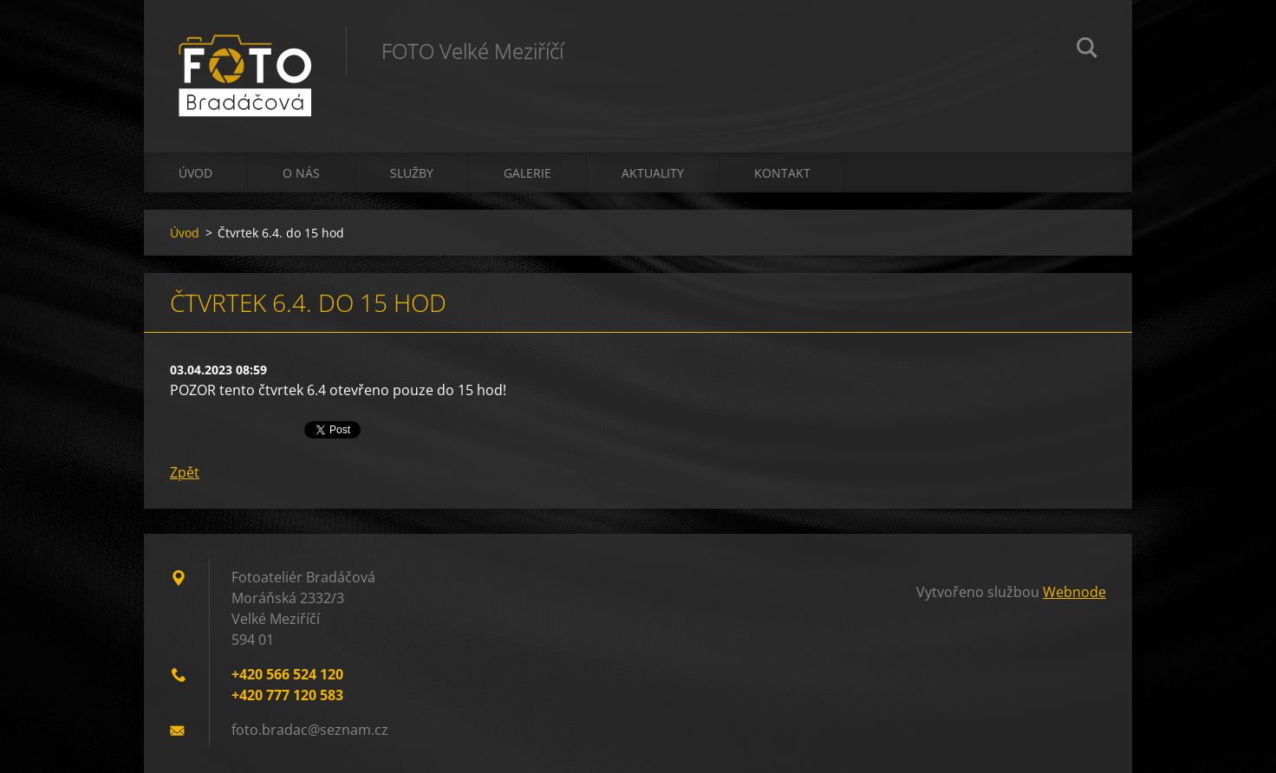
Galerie (527, 173)
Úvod (195, 173)
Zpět (184, 472)
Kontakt (782, 173)
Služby (411, 173)
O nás (301, 173)
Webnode (1074, 591)
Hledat (1087, 50)
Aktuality (653, 173)
